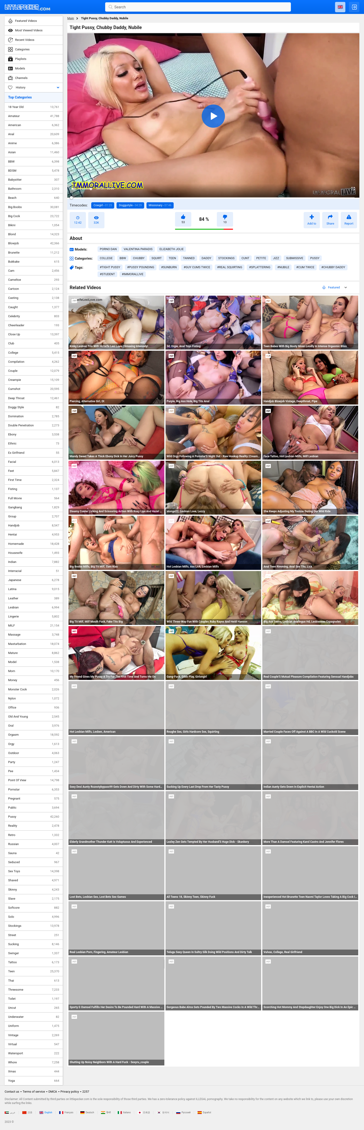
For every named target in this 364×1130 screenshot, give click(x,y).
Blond (33, 234)
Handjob (33, 525)
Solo (33, 917)
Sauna (33, 853)
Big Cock (33, 216)
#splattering (259, 267)
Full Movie (33, 498)
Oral (33, 726)
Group (33, 516)
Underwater (33, 1017)
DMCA (53, 1091)
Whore (33, 1062)
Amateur (33, 116)
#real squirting (229, 267)
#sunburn (169, 267)
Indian (33, 562)
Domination (33, 416)
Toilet (33, 999)
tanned (189, 258)
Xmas (33, 1071)
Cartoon (33, 289)
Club (33, 343)
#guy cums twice (197, 267)
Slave (33, 899)
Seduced (33, 862)
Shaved (33, 880)
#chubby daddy (333, 267)
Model (33, 662)
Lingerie (33, 616)
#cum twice (305, 267)
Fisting (33, 489)
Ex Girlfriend (33, 453)
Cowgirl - (103, 205)
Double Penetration (33, 425)
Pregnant (33, 799)
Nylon (33, 698)
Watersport (33, 1053)
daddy (206, 258)
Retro (33, 835)
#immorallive (132, 274)
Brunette (33, 253)
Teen (33, 971)
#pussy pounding (140, 267)
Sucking (33, 944)
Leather (33, 598)
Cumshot (33, 389)
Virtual (33, 1044)
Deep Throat (33, 398)
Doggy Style (33, 407)
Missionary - (160, 205)
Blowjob (33, 243)
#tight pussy (110, 267)
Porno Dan (108, 249)
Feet (33, 471)
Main (70, 18)
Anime (33, 143)
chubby (139, 258)
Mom (33, 671)
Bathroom (33, 189)
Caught (33, 307)
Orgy (33, 744)
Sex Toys (33, 871)
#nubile (283, 267)
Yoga (33, 1081)
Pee (33, 771)
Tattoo (33, 962)
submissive (294, 258)
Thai (33, 981)
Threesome (33, 990)
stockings (226, 258)
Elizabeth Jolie (171, 249)
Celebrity (33, 316)
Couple (33, 371)
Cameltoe (33, 280)
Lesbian (33, 607)
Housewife (33, 553)
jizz (276, 258)
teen (172, 258)
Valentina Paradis (138, 249)
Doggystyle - (130, 205)
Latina (33, 589)
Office (33, 707)
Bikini (33, 225)
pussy (314, 258)
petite (261, 258)
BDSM (33, 171)
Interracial (33, 571)
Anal (33, 134)
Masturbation (33, 644)
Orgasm (33, 735)
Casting (33, 298)
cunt (245, 258)
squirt (157, 258)
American (33, 125)
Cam (33, 271)
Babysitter (33, 180)
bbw (123, 258)
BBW (33, 162)
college (106, 258)
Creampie (33, 380)
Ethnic (33, 443)
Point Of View (33, 780)
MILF (33, 626)
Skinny (33, 890)
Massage (33, 635)
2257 (85, 1091)
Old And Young (33, 717)
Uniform (33, 1026)
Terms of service (34, 1091)
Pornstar (33, 789)
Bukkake (33, 262)
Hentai (33, 534)
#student (107, 274)
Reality (33, 826)
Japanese (33, 580)
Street (33, 935)
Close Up (33, 334)
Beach (33, 198)
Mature (33, 653)
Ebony (33, 434)
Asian (33, 152)
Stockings (33, 926)
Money (33, 680)
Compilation (33, 362)
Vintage (33, 1035)
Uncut (33, 1008)
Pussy (33, 817)
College (33, 353)
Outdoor (33, 753)
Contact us (12, 1091)
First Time (33, 480)
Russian (33, 844)
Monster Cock (33, 689)
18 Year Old (33, 107)
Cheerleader (33, 325)
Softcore (33, 908)
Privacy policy (70, 1091)
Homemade (33, 544)
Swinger (33, 953)
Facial (33, 462)
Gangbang (33, 507)
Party (33, 762)
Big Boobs (33, 207)
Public (33, 808)
